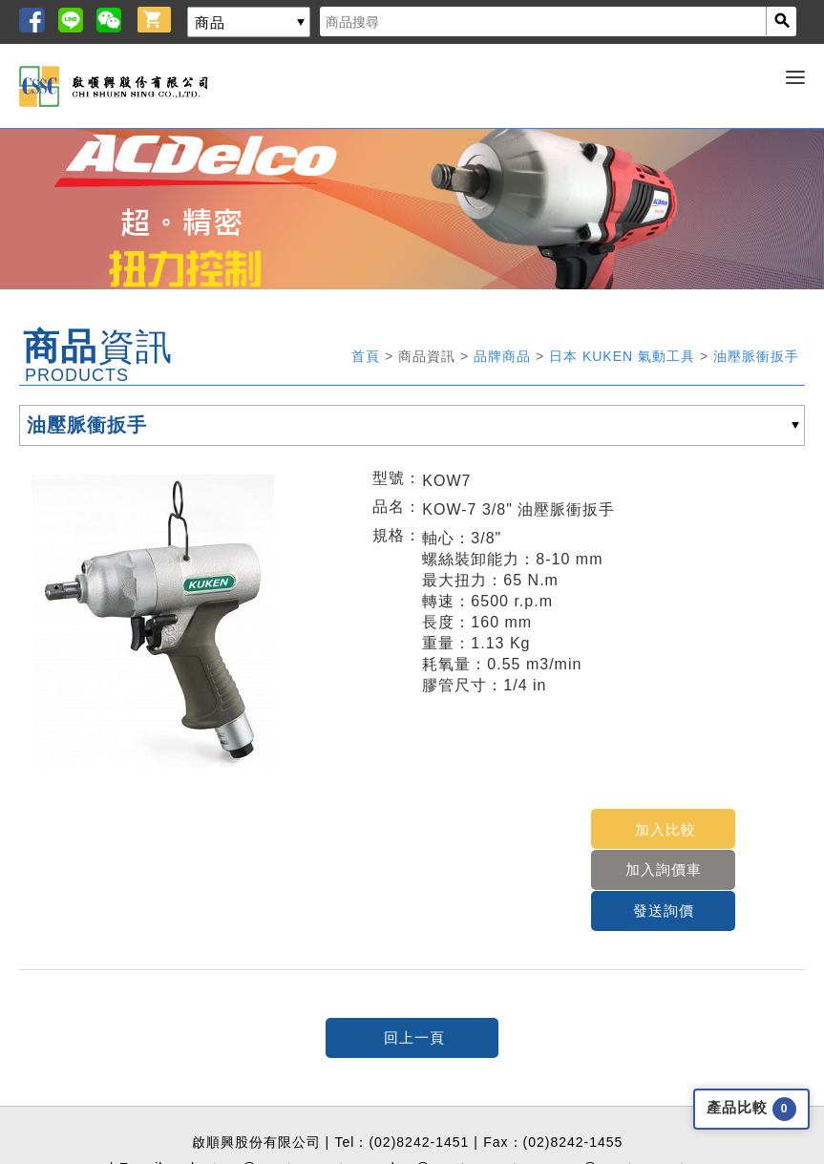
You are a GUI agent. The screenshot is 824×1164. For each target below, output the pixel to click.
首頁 (368, 356)
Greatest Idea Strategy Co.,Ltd (377, 1157)
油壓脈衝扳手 (756, 356)
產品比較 (751, 1109)
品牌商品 (505, 356)
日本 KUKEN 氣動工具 (624, 356)
